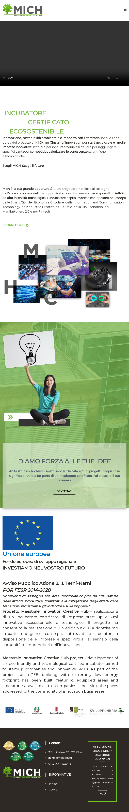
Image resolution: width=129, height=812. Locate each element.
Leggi (102, 793)
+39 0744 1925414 (60, 763)
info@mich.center (61, 757)
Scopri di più (16, 225)
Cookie (53, 789)
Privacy (53, 783)
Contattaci (64, 491)
